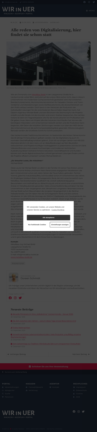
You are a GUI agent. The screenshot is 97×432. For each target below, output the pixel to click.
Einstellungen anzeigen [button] (60, 224)
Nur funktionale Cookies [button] (37, 224)
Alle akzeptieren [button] (48, 217)
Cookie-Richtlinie (57, 210)
